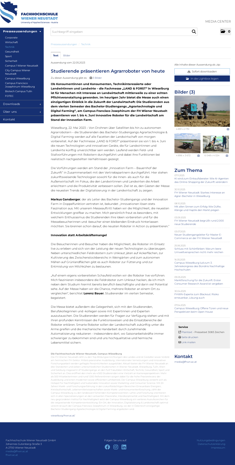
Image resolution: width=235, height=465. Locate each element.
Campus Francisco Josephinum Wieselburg (20, 85)
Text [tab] (55, 55)
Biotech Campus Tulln (18, 91)
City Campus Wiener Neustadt (17, 72)
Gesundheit (12, 51)
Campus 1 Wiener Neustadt (21, 65)
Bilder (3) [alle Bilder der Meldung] (184, 92)
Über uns (22, 112)
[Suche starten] (193, 32)
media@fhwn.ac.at (185, 361)
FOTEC (9, 95)
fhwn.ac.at (12, 454)
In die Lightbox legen (202, 78)
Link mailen (189, 342)
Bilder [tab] (66, 55)
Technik (9, 46)
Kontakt (9, 119)
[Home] (29, 13)
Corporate (11, 37)
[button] (225, 31)
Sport (8, 56)
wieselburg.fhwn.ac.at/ (63, 415)
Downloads (22, 104)
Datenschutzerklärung (211, 443)
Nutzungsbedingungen (211, 440)
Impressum (218, 447)
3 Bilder (97, 77)
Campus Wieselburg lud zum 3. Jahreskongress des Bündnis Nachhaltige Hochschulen (199, 266)
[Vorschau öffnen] (202, 111)
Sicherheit (11, 60)
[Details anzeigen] (228, 129)
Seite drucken (190, 337)
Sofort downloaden (202, 71)
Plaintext (187, 332)
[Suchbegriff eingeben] (124, 32)
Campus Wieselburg (17, 78)
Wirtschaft (11, 42)
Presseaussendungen (22, 31)
